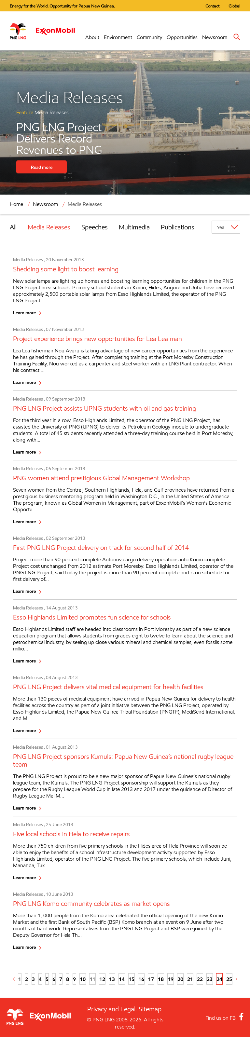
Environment (118, 37)
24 (219, 979)
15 (131, 979)
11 (92, 979)
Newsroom (214, 37)
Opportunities (182, 37)
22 (200, 979)
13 (112, 979)
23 (210, 979)
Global (234, 5)
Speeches (94, 227)
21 (190, 979)
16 (141, 979)
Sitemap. (151, 1009)
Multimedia (134, 227)
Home (16, 204)
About (92, 37)
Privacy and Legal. (112, 1009)
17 (151, 979)
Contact (212, 5)
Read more (41, 167)
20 (180, 979)
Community (149, 37)
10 (83, 979)
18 (161, 979)
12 (102, 979)
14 (122, 979)
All (13, 227)
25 (229, 979)
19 (171, 979)
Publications (177, 227)
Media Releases (85, 204)
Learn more (24, 312)
